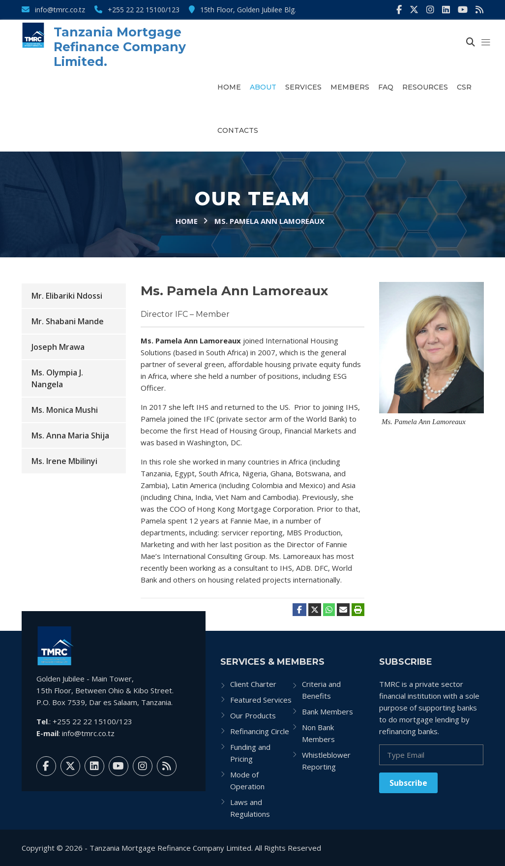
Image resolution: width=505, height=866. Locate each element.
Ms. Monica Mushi (64, 409)
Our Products (253, 715)
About (263, 87)
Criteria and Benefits (321, 690)
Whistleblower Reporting (326, 761)
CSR (464, 87)
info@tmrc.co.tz (53, 9)
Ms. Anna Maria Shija (70, 435)
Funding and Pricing (250, 753)
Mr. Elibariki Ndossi (66, 295)
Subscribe (408, 782)
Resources (425, 87)
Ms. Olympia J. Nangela (57, 378)
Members (349, 87)
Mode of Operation (247, 780)
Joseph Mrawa (58, 346)
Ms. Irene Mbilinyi (64, 461)
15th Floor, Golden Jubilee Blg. (242, 9)
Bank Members (327, 711)
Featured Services (261, 700)
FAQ (385, 87)
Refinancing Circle (259, 731)
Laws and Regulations (250, 808)
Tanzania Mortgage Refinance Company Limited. (120, 47)
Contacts (237, 130)
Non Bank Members (318, 733)
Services (303, 87)
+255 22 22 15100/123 (136, 9)
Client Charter (253, 684)
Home (229, 87)
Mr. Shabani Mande (67, 321)
